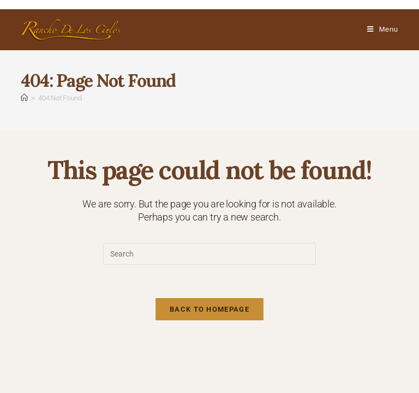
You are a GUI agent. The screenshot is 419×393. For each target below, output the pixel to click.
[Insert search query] (209, 254)
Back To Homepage (209, 309)
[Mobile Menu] (382, 29)
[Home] (24, 98)
